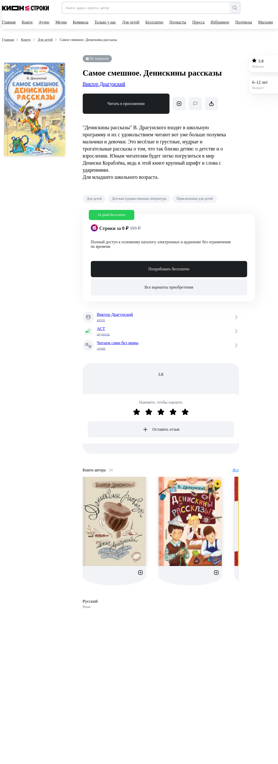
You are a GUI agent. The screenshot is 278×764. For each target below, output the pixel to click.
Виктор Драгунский (104, 84)
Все (235, 470)
